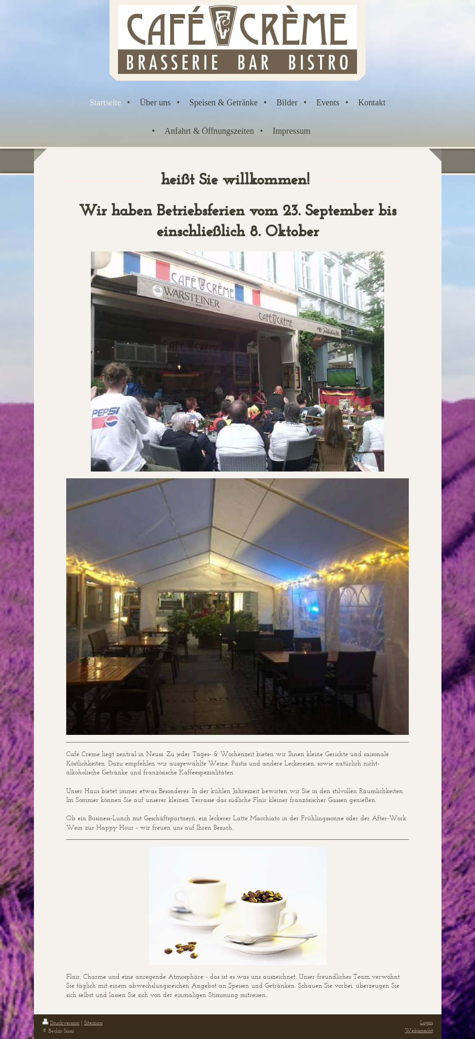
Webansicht (419, 1030)
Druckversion (60, 1022)
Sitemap (93, 1022)
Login (426, 1022)
